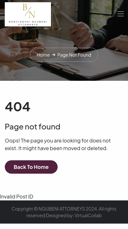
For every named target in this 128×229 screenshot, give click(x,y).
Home (43, 55)
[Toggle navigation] (120, 13)
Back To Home (31, 166)
